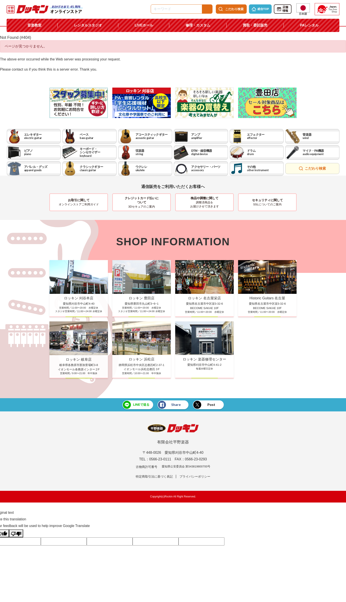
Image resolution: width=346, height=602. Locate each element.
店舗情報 (282, 9)
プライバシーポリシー (194, 476)
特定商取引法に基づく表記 (154, 476)
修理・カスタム (198, 25)
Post (204, 405)
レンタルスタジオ (88, 25)
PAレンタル (309, 25)
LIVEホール (144, 25)
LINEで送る (136, 405)
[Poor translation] (16, 533)
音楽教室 (34, 25)
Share (169, 405)
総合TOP (260, 9)
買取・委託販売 (255, 25)
